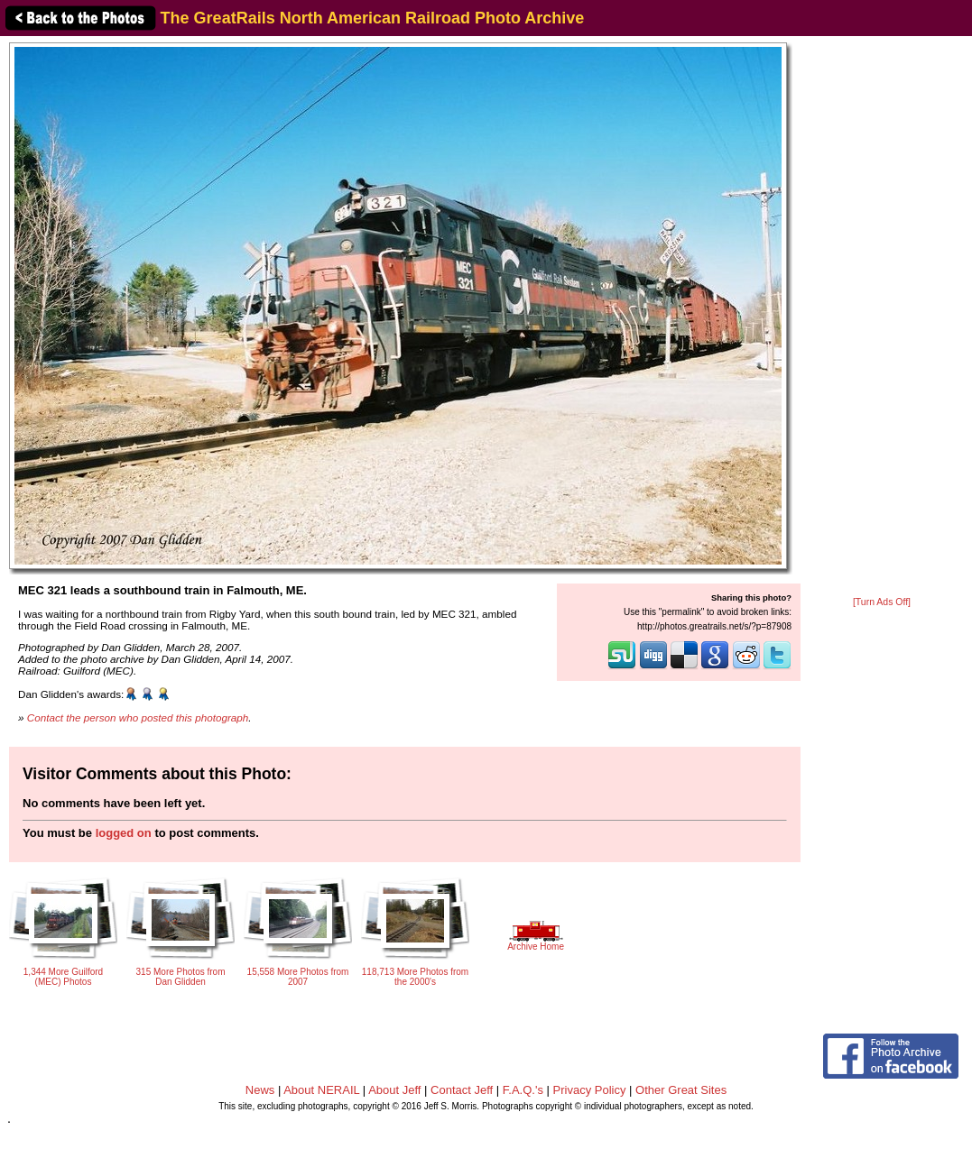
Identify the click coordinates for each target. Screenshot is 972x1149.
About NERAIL (321, 1090)
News (260, 1090)
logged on (124, 833)
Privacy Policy (589, 1090)
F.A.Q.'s (523, 1090)
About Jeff (394, 1090)
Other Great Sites (681, 1090)
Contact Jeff (461, 1090)
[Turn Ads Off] (882, 602)
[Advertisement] (882, 317)
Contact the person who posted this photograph (138, 717)
